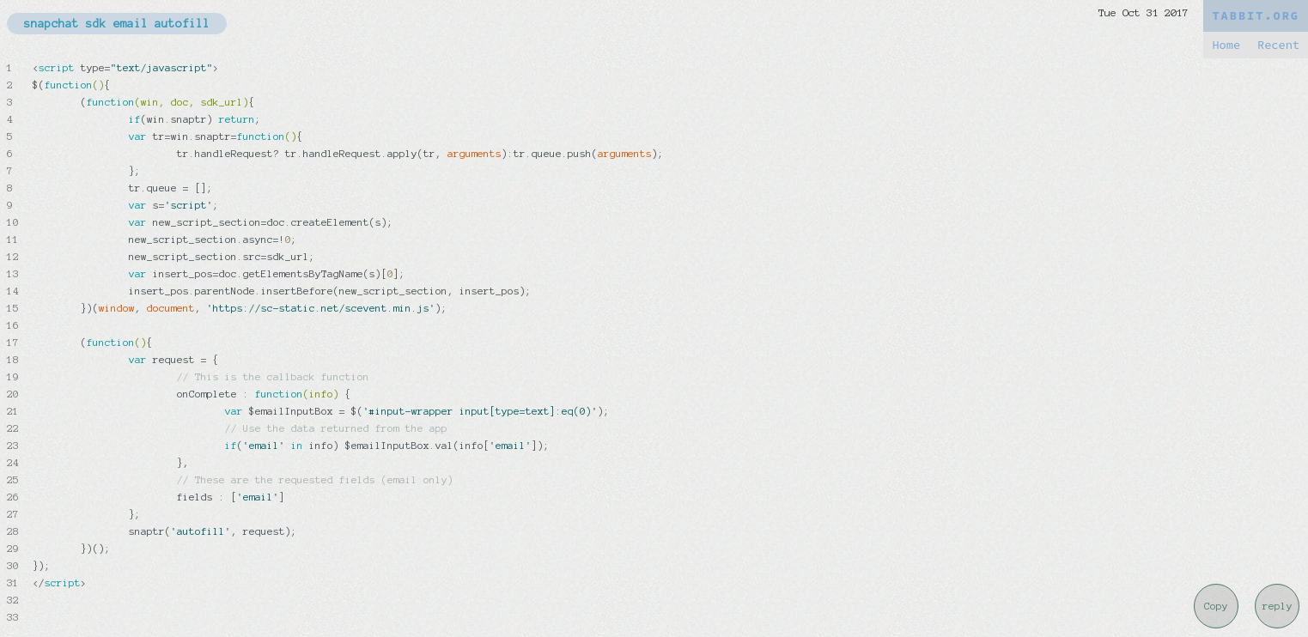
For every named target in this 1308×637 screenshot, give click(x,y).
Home (1226, 45)
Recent (1278, 45)
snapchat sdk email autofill (117, 23)
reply (1277, 606)
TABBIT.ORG (1255, 16)
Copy (1216, 606)
